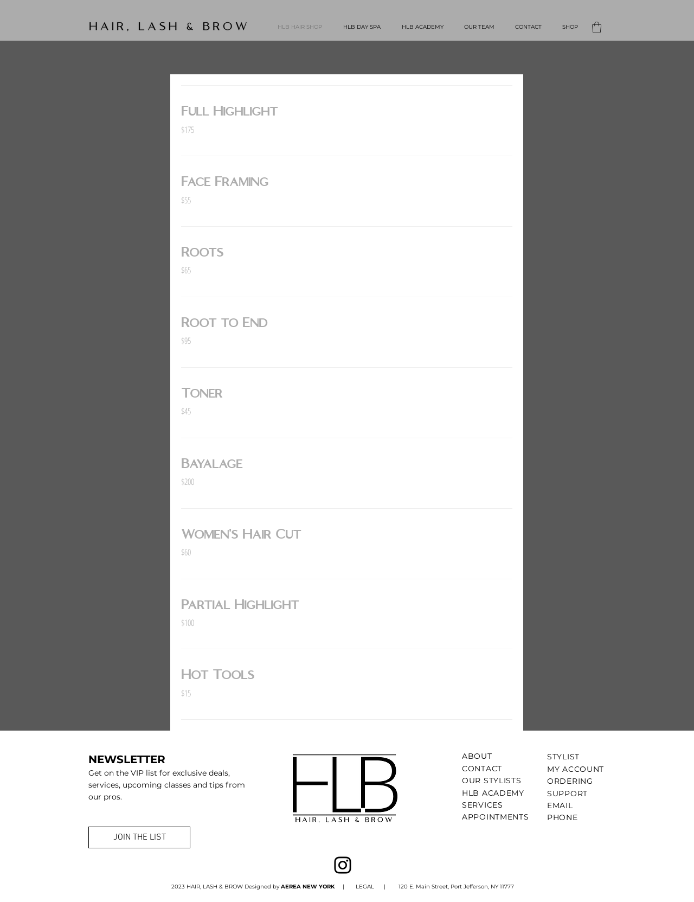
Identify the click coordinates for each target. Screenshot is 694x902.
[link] (346, 111)
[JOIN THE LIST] (139, 837)
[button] (596, 27)
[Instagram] (342, 865)
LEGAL (364, 886)
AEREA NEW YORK (308, 886)
